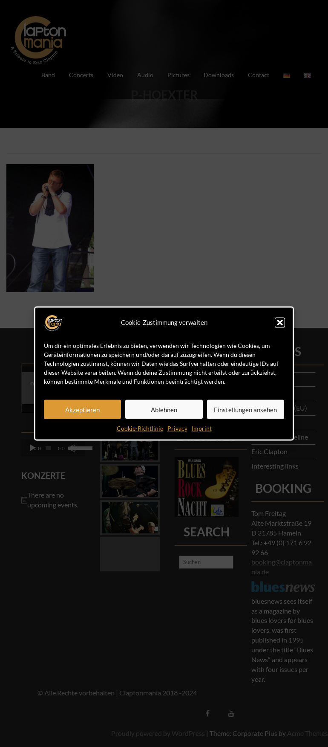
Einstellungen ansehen (245, 409)
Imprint (202, 428)
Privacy (177, 428)
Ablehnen (164, 409)
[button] (280, 322)
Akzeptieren (82, 409)
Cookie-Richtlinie (140, 428)
